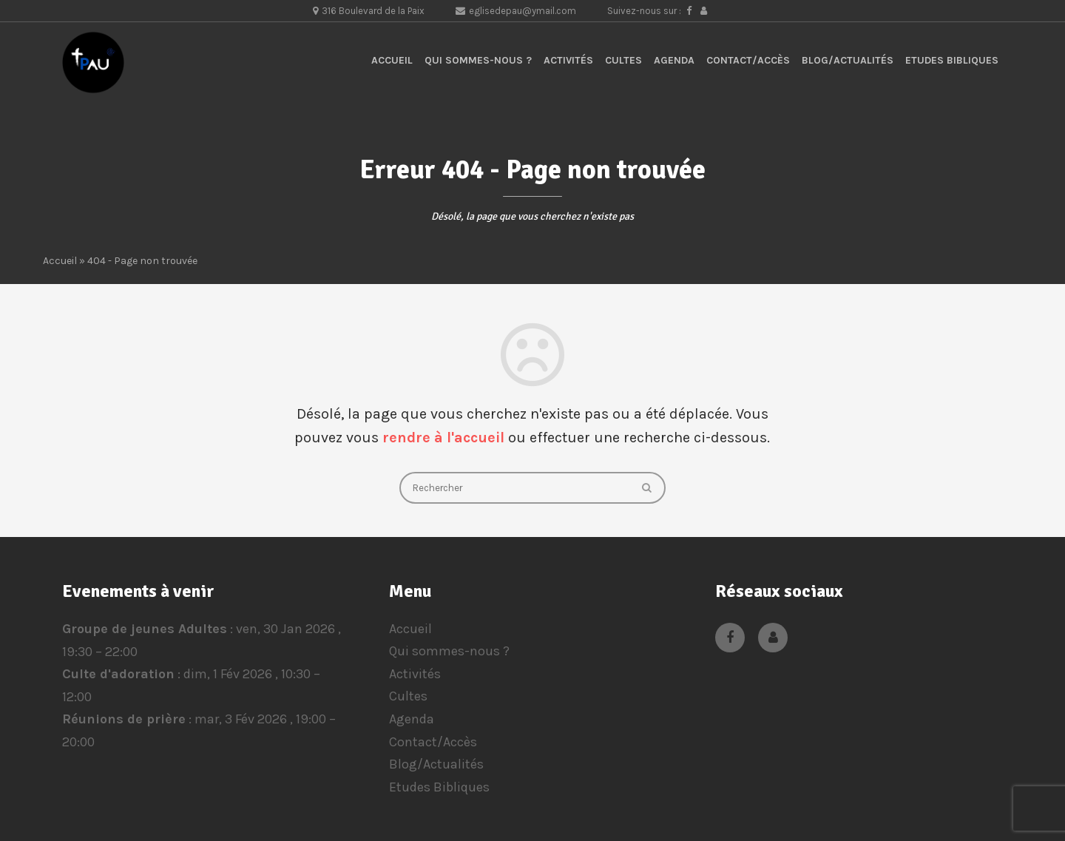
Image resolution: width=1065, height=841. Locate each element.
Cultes (623, 60)
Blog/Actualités (847, 60)
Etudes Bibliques (951, 60)
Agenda (674, 60)
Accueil (392, 60)
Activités (568, 60)
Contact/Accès (748, 60)
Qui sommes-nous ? (478, 60)
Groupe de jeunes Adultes (144, 629)
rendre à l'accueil (443, 437)
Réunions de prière (124, 719)
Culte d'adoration (118, 674)
